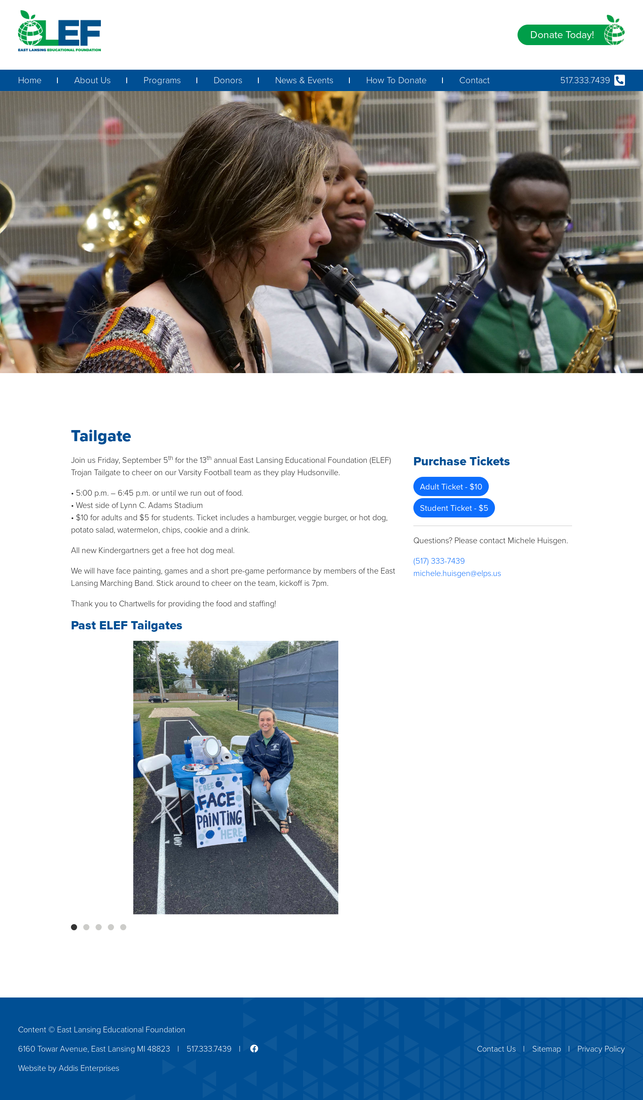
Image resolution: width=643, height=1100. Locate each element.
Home (29, 80)
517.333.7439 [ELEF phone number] (209, 1049)
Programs (162, 80)
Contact (474, 80)
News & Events (304, 80)
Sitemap (546, 1049)
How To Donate (396, 80)
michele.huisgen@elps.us (457, 573)
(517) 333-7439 (439, 561)
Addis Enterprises (89, 1068)
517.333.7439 (592, 80)
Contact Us (496, 1049)
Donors (228, 80)
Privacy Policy (601, 1049)
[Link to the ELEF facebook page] (249, 1049)
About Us (92, 80)
